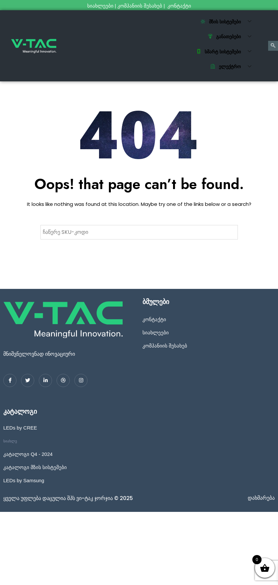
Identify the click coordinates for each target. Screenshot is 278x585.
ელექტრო (233, 67)
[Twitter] (27, 380)
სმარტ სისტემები (226, 51)
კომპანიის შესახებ (139, 6)
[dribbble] (63, 380)
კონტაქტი (179, 6)
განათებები (232, 37)
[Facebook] (9, 380)
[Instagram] (81, 380)
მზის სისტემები (228, 21)
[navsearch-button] (273, 46)
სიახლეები (100, 6)
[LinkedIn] (45, 380)
